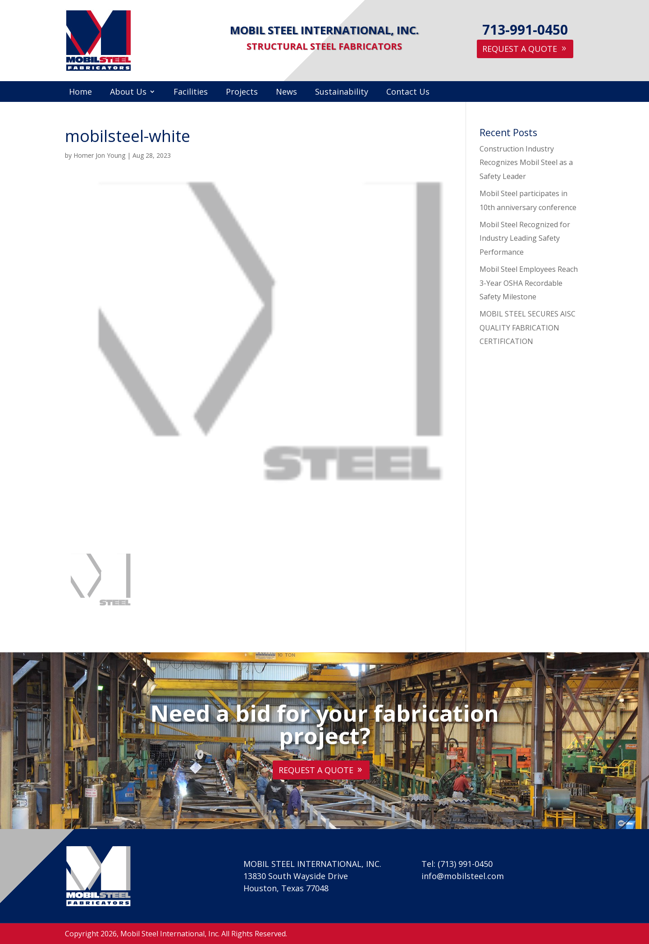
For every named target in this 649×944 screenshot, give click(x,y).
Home (80, 92)
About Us (128, 92)
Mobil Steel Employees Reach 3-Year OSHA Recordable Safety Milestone (529, 283)
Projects (242, 92)
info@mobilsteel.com (462, 876)
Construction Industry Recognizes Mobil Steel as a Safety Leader (526, 162)
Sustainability (341, 92)
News (286, 92)
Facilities (191, 92)
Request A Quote (519, 48)
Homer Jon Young (99, 155)
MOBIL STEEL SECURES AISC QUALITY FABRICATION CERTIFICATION (528, 327)
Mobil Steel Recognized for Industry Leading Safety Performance (525, 238)
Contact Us (408, 92)
